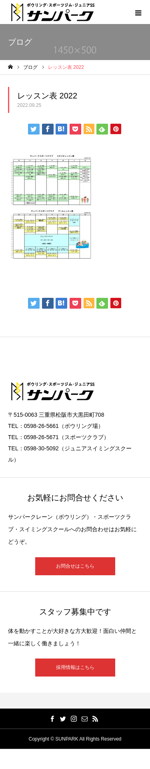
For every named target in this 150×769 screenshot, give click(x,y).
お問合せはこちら (75, 566)
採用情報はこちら (75, 667)
